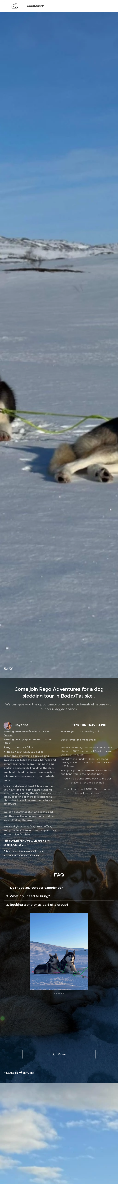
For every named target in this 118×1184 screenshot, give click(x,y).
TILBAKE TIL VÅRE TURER (19, 1073)
